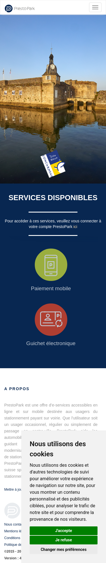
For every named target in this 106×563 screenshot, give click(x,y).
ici (75, 226)
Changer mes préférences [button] (63, 549)
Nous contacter (15, 524)
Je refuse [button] (63, 540)
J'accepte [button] (63, 530)
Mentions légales (17, 531)
